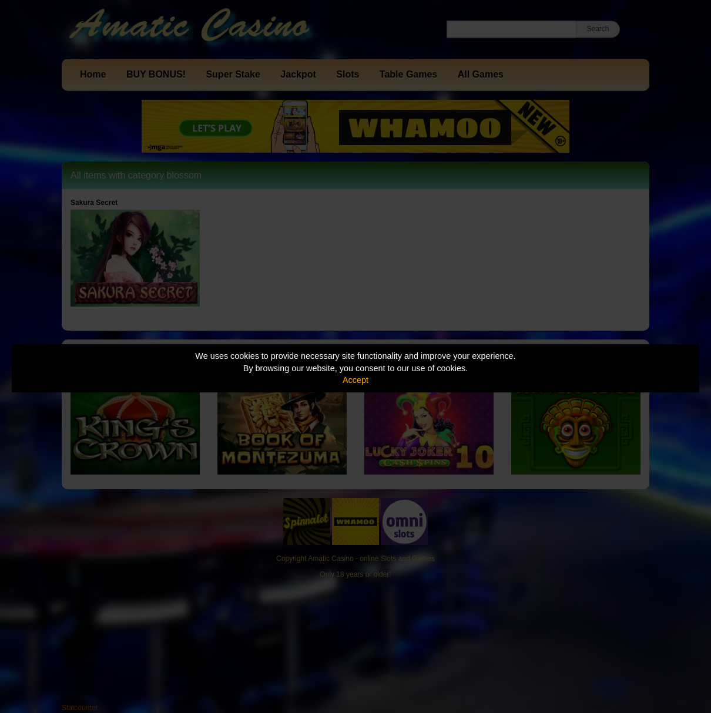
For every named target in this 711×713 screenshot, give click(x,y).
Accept (355, 380)
